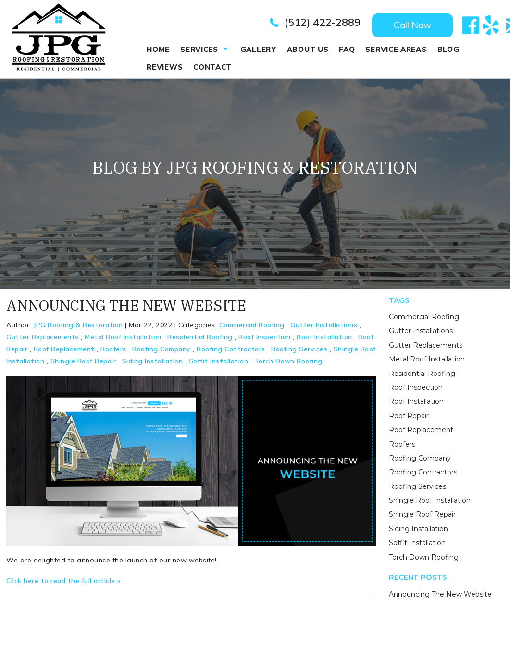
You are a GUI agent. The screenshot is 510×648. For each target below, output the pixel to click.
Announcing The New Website (126, 308)
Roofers (113, 352)
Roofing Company (161, 352)
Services (199, 49)
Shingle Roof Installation (430, 503)
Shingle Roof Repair (83, 364)
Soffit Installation (219, 364)
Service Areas (395, 49)
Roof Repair (409, 419)
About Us (308, 49)
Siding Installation (152, 364)
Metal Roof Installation (123, 340)
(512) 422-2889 (323, 22)
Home (158, 49)
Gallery (258, 49)
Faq (347, 49)
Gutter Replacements (42, 340)
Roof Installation (324, 340)
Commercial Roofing (252, 328)
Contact (212, 67)
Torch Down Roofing (288, 364)
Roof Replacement (64, 352)
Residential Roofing (200, 340)
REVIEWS (165, 67)
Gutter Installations (323, 328)
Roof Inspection (264, 340)
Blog (448, 49)
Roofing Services (299, 352)
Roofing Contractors (231, 352)
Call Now (412, 25)
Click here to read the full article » (63, 584)
